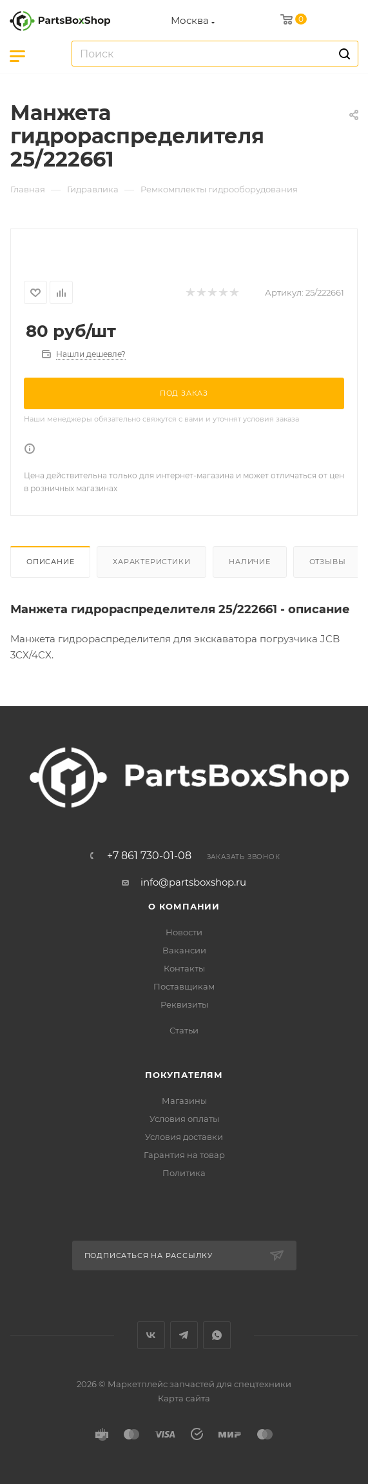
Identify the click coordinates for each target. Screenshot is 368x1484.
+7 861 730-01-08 (149, 856)
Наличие (250, 561)
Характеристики (151, 561)
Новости (184, 932)
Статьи (184, 1030)
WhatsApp (217, 1335)
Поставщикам (184, 986)
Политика (184, 1173)
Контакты (184, 968)
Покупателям (184, 1075)
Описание (50, 561)
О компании (184, 906)
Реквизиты (184, 1004)
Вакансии (184, 950)
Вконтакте (151, 1335)
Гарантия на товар (184, 1155)
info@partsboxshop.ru (193, 882)
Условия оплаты (184, 1118)
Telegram (184, 1335)
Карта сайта (184, 1398)
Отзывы (327, 561)
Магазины (184, 1100)
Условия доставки (184, 1137)
